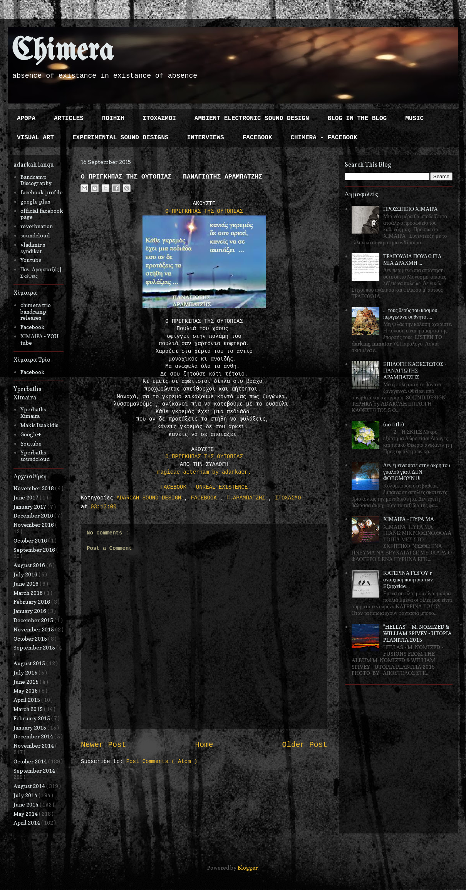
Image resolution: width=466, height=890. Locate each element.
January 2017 (30, 506)
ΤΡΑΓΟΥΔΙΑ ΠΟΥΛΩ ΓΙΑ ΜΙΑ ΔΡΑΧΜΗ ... (412, 259)
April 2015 (27, 699)
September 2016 (34, 549)
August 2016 (29, 565)
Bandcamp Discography (36, 180)
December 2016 (33, 515)
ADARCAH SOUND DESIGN (150, 498)
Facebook (32, 327)
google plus (35, 201)
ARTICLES (69, 118)
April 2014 (27, 822)
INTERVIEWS (205, 137)
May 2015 (26, 690)
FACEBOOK (257, 137)
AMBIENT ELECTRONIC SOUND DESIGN (251, 118)
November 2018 (34, 488)
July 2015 (26, 672)
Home (204, 745)
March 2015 (28, 709)
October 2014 (30, 761)
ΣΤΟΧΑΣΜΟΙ (159, 118)
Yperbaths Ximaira (33, 412)
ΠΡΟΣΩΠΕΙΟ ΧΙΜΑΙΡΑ (410, 208)
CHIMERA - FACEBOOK (323, 137)
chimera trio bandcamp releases (35, 311)
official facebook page (41, 213)
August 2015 (29, 663)
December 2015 (33, 620)
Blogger (248, 867)
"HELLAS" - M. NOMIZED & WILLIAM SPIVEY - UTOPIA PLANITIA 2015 (417, 633)
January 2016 (30, 611)
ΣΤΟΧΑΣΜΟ (288, 498)
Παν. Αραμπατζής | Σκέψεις (41, 272)
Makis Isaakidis (39, 425)
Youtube (31, 260)
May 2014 (26, 813)
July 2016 (26, 574)
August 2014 (29, 786)
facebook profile (41, 192)
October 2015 (30, 638)
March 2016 (28, 592)
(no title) (393, 424)
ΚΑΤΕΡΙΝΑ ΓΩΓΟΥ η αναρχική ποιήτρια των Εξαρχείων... (407, 579)
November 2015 (34, 629)
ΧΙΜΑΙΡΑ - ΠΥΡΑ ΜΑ (408, 519)
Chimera (63, 51)
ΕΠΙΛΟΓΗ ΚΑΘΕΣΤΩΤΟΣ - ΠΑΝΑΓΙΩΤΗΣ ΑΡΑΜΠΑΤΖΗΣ (414, 370)
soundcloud (35, 235)
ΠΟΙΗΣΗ (113, 118)
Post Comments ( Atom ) (162, 761)
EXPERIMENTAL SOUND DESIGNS (120, 137)
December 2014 (33, 736)
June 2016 (26, 583)
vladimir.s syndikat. (32, 247)
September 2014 (34, 770)
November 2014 (34, 745)
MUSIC (414, 118)
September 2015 (34, 647)
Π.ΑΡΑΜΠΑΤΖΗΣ (247, 498)
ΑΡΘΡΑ (26, 118)
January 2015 (30, 727)
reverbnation (36, 226)
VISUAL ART (35, 137)
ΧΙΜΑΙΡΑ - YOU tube (39, 339)
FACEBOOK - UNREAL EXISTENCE (204, 487)
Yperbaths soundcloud (35, 455)
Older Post (304, 745)
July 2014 (26, 795)
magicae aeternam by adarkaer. (204, 472)
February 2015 (32, 718)
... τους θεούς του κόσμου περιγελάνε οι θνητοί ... (410, 313)
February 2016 (32, 601)
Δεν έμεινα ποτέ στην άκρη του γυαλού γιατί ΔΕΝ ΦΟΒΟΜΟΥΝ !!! (416, 471)
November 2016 (34, 524)
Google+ (30, 434)
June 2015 (26, 681)
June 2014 (26, 804)
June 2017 (26, 497)
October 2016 (30, 540)
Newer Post (103, 745)
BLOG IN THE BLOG (357, 118)
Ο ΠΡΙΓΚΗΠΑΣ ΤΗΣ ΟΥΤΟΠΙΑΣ (204, 211)
